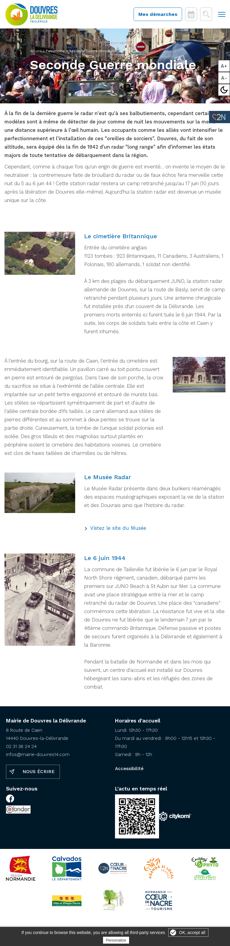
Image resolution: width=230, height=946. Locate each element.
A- (224, 78)
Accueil (35, 52)
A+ (224, 66)
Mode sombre (224, 90)
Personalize (116, 940)
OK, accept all (192, 932)
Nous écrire (38, 773)
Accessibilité (129, 770)
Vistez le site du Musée (118, 529)
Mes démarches (157, 15)
